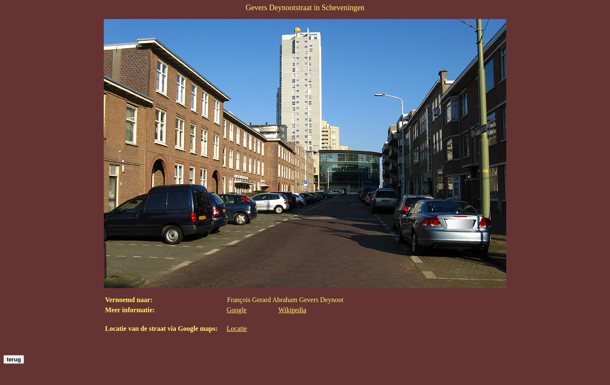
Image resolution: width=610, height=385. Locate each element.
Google (237, 310)
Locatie (237, 328)
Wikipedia (292, 310)
